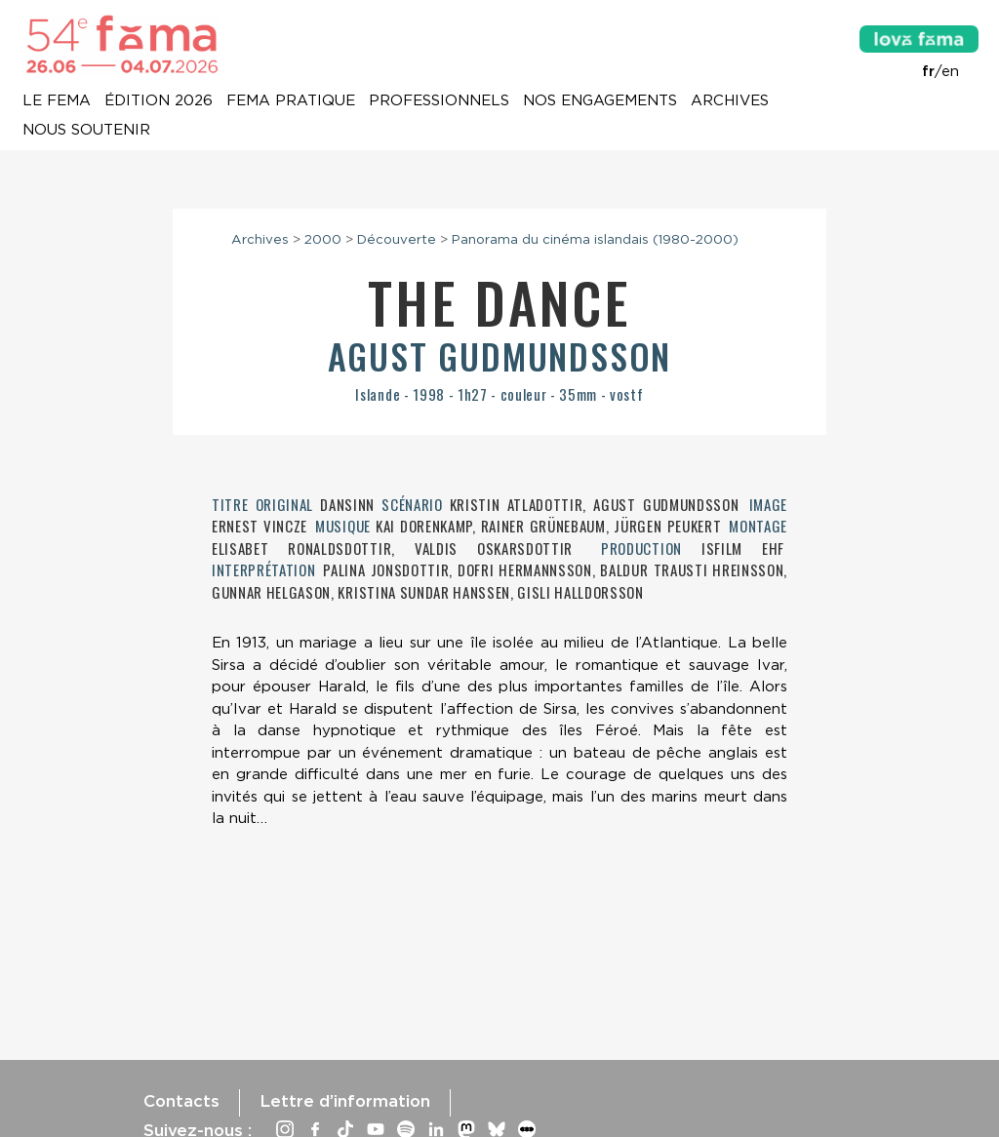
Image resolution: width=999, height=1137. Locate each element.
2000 (322, 239)
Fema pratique (290, 101)
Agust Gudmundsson (500, 355)
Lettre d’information (345, 1101)
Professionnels (439, 101)
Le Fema (56, 101)
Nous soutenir (86, 130)
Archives (730, 101)
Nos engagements (600, 101)
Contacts (181, 1101)
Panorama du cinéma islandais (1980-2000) (595, 239)
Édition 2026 (158, 101)
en (950, 71)
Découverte (396, 239)
